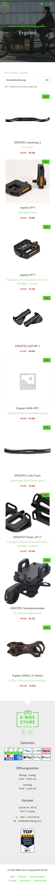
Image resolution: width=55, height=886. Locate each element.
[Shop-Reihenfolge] (27, 80)
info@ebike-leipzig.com (30, 820)
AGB (12, 876)
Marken (14, 72)
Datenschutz (40, 880)
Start (6, 72)
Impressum (25, 880)
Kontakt (13, 880)
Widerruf (22, 876)
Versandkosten (37, 876)
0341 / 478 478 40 (29, 817)
